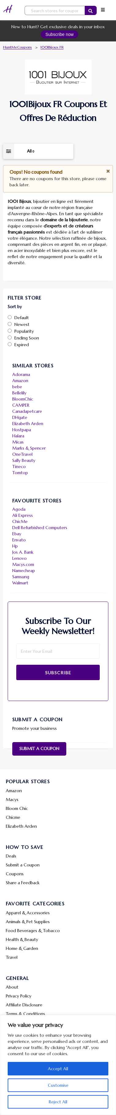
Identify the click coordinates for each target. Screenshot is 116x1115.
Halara (18, 436)
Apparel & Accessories (28, 913)
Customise (58, 1085)
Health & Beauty (22, 939)
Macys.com (23, 564)
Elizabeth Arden (27, 423)
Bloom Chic (17, 808)
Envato (19, 540)
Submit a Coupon (39, 748)
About (12, 987)
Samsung (20, 576)
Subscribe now (59, 34)
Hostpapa (21, 429)
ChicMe (20, 521)
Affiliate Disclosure (24, 1005)
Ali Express (22, 515)
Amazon (20, 380)
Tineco (19, 466)
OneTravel (22, 454)
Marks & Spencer (29, 448)
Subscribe (58, 672)
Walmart (20, 583)
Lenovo (19, 558)
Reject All (58, 1102)
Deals (11, 856)
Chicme (13, 817)
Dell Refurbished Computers (39, 527)
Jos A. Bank (22, 552)
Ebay (16, 533)
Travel (11, 957)
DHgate (19, 417)
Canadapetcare (27, 411)
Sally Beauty (23, 460)
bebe (17, 386)
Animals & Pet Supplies (28, 921)
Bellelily (19, 393)
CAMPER (20, 405)
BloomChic (22, 399)
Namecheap (23, 570)
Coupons (15, 874)
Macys (12, 799)
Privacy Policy (18, 996)
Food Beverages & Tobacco (33, 930)
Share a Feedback (23, 882)
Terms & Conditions (25, 1013)
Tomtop (20, 472)
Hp (15, 546)
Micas (18, 442)
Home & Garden (22, 948)
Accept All (58, 1068)
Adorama (21, 374)
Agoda (18, 509)
